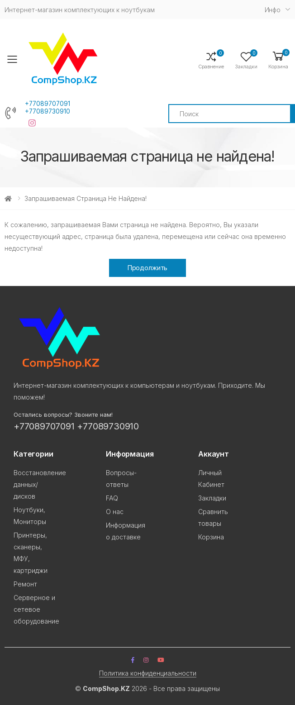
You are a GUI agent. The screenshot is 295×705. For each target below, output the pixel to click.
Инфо (273, 10)
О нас (115, 511)
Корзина (211, 537)
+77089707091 (47, 103)
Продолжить (148, 268)
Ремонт (25, 584)
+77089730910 (47, 111)
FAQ (112, 498)
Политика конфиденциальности (147, 673)
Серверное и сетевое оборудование (36, 609)
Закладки (212, 498)
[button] (278, 59)
